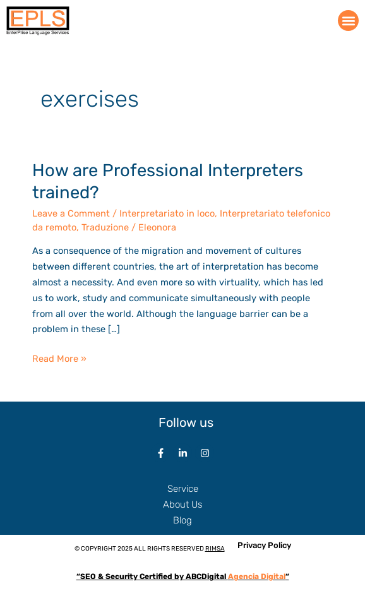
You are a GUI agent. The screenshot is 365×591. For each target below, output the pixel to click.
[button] (348, 20)
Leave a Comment (71, 213)
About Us (182, 504)
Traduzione (105, 227)
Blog (182, 520)
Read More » (59, 357)
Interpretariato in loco (167, 213)
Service (182, 488)
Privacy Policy (264, 545)
